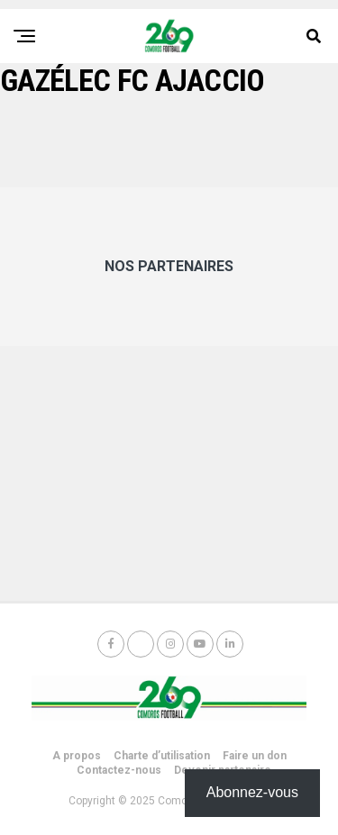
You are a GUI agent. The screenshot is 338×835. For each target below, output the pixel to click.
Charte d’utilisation (162, 755)
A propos (76, 755)
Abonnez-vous (252, 792)
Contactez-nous (119, 770)
